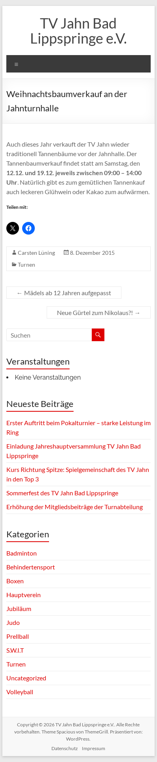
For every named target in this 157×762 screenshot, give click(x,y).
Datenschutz (64, 748)
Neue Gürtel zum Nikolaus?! (98, 312)
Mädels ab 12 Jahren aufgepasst (64, 292)
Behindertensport (30, 567)
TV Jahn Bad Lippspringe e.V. (78, 30)
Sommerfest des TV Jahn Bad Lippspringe (62, 493)
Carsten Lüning (36, 252)
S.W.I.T (15, 650)
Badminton (21, 553)
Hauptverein (23, 594)
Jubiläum (18, 608)
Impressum (93, 748)
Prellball (17, 636)
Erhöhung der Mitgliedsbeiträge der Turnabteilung (74, 506)
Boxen (15, 580)
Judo (13, 622)
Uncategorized (26, 678)
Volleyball (19, 691)
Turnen (26, 264)
